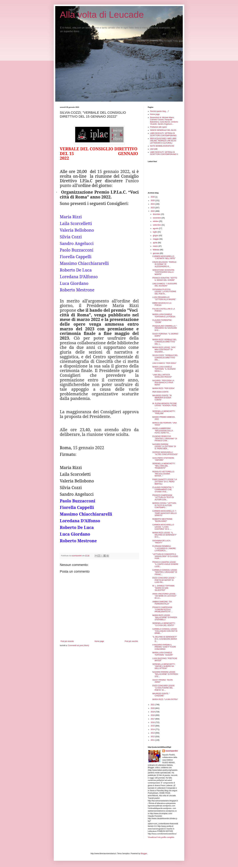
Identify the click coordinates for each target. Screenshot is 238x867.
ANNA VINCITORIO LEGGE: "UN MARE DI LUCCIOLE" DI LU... (164, 596)
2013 (153, 733)
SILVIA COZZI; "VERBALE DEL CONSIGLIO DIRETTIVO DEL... (165, 357)
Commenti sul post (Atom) (78, 645)
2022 (153, 211)
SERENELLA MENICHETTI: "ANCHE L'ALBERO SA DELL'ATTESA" (163, 666)
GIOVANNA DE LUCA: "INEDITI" (161, 542)
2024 (153, 204)
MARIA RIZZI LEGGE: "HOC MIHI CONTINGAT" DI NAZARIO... (164, 349)
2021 (153, 705)
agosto (156, 228)
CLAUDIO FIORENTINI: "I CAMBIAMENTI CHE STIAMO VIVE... (162, 489)
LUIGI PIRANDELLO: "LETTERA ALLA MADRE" (164, 298)
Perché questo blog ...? (159, 111)
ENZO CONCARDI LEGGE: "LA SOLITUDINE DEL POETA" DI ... (163, 688)
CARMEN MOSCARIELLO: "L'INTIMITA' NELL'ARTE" (164, 257)
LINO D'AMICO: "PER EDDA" (164, 363)
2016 (153, 722)
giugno (156, 236)
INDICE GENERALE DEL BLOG (163, 130)
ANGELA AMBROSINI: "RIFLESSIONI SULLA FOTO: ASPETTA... (162, 430)
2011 (153, 740)
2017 (153, 719)
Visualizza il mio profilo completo (161, 837)
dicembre (157, 214)
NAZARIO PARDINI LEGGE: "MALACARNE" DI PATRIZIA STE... (165, 674)
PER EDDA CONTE (160, 392)
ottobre (156, 221)
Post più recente (67, 641)
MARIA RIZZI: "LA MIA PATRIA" (165, 699)
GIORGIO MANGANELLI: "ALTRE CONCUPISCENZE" (165, 453)
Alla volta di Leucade (102, 15)
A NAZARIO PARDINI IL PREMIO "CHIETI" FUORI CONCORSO (164, 647)
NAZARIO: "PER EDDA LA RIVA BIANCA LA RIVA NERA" (163, 382)
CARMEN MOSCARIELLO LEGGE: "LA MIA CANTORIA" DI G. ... (163, 527)
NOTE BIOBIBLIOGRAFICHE (162, 146)
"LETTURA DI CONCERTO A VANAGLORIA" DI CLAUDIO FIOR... (165, 556)
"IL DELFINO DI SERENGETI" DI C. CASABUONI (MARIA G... (164, 639)
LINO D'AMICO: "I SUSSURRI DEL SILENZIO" (164, 285)
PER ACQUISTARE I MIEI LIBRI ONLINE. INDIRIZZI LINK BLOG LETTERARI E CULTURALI (163, 141)
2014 (153, 729)
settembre (157, 225)
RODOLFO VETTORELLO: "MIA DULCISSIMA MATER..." (163, 474)
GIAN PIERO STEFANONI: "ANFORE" (163, 459)
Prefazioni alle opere (158, 127)
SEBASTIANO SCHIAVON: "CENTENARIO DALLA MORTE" (163, 272)
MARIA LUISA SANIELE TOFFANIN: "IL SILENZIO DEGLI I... (164, 369)
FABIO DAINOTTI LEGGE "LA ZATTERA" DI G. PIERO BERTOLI (164, 481)
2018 (153, 715)
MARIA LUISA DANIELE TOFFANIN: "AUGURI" (162, 654)
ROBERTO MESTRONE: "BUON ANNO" (162, 520)
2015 (153, 726)
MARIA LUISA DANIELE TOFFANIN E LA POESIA (163, 315)
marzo (155, 246)
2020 (153, 708)
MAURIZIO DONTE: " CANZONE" (161, 695)
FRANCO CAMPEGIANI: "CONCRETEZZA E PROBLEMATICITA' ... (162, 609)
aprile (155, 243)
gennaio (156, 253)
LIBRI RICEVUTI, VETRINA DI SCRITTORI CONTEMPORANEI (163, 134)
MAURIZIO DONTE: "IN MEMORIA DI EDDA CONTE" (162, 397)
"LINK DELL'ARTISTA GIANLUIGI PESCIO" (162, 376)
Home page (99, 641)
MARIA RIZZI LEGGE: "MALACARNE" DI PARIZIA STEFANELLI (164, 617)
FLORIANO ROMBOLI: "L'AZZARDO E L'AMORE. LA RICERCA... (164, 548)
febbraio (156, 250)
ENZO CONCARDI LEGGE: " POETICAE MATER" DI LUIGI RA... (164, 580)
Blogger (144, 853)
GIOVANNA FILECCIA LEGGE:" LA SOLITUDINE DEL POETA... (164, 291)
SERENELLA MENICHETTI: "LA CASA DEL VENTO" (163, 624)
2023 (153, 208)
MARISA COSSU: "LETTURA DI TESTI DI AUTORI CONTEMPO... (164, 505)
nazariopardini (171, 751)
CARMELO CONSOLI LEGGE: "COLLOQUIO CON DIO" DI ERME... (164, 631)
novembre (157, 218)
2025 (153, 201)
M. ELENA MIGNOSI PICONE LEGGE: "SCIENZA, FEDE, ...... (164, 405)
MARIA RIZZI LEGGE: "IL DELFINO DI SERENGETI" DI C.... (164, 535)
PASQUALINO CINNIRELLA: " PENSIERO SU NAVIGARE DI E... (164, 328)
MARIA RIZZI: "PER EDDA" (163, 388)
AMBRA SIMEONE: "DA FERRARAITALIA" (162, 603)
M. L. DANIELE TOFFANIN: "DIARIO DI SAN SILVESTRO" (163, 588)
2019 (153, 712)
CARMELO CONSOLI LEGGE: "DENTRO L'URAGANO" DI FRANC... (164, 572)
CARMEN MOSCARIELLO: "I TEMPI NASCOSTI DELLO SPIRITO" (164, 513)
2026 (153, 197)
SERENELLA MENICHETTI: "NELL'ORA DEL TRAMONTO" (163, 466)
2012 (153, 737)
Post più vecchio (131, 641)
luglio (155, 232)
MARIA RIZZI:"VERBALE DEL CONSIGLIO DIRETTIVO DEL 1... (164, 342)
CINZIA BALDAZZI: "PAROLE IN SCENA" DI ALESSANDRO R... (164, 264)
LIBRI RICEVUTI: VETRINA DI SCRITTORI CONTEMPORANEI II (164, 153)
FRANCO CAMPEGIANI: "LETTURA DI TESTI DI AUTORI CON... (163, 497)
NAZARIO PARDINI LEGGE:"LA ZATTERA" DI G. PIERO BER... (164, 446)
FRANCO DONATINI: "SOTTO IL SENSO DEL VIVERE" (164, 279)
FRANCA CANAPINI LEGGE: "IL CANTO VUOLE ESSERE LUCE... (165, 564)
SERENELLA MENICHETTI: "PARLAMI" (163, 412)
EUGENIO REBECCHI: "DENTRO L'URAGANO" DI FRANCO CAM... (164, 438)
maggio (156, 239)
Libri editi (153, 149)
